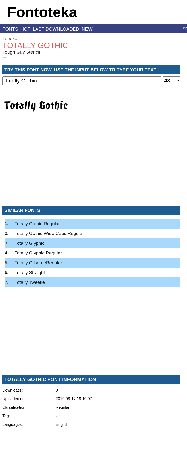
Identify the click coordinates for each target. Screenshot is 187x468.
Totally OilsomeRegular (38, 262)
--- (4, 57)
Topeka (9, 38)
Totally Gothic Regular (37, 223)
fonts (10, 28)
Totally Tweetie (30, 282)
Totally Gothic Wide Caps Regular (49, 233)
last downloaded (56, 28)
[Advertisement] (91, 166)
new (87, 28)
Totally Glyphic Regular (38, 252)
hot (25, 28)
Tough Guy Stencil (21, 52)
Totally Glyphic (30, 243)
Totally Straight (30, 272)
